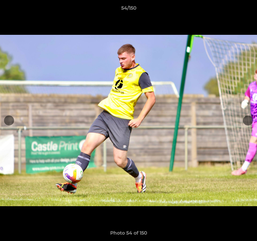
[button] (249, 10)
